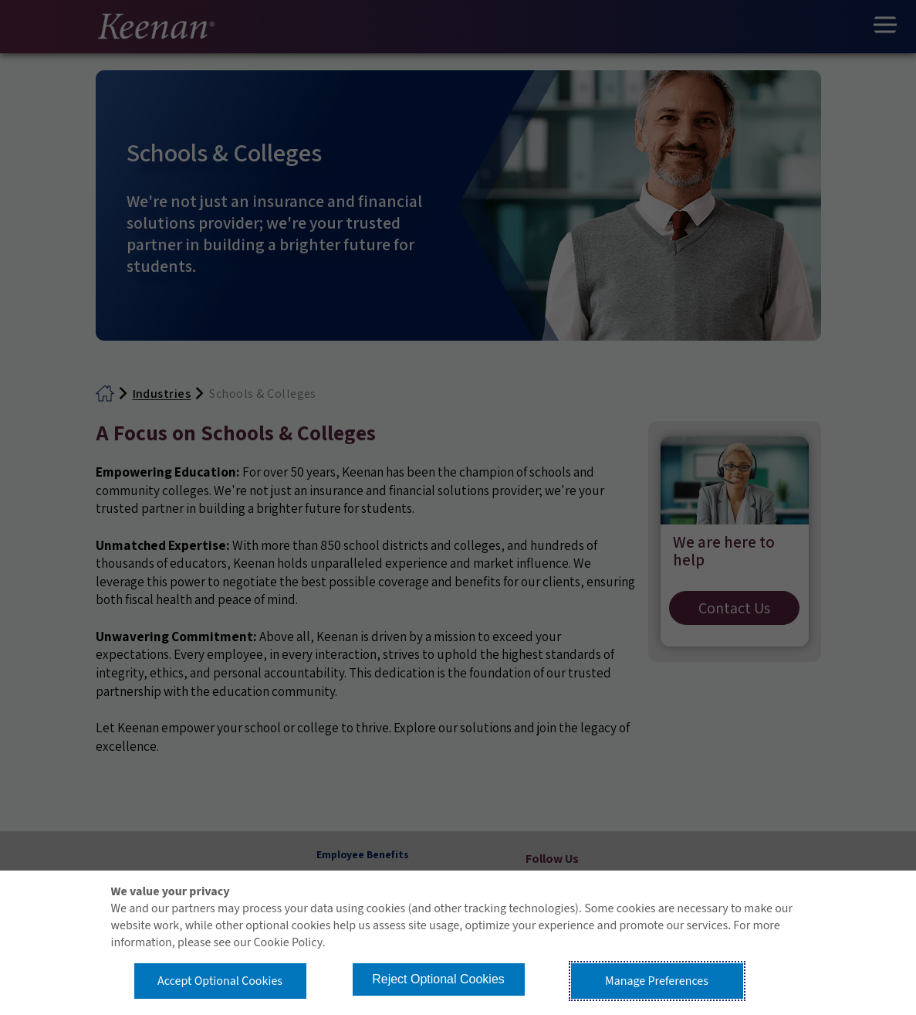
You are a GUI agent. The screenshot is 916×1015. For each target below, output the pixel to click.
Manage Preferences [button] (656, 981)
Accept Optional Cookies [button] (219, 981)
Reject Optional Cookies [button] (438, 979)
